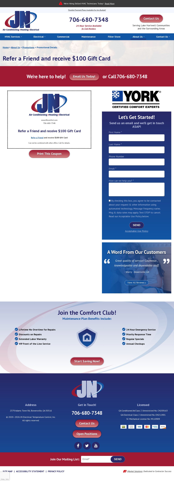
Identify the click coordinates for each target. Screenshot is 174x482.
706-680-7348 (88, 19)
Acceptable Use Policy (136, 231)
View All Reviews (136, 282)
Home (6, 47)
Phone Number (116, 156)
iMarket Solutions (134, 471)
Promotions (28, 47)
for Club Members (89, 28)
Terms (7, 479)
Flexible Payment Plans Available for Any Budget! (87, 10)
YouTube (96, 446)
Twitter (87, 446)
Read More (109, 3)
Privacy (2, 479)
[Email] (98, 459)
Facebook (78, 446)
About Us (15, 47)
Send (136, 225)
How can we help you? (121, 180)
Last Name (115, 144)
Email (112, 168)
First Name (115, 132)
